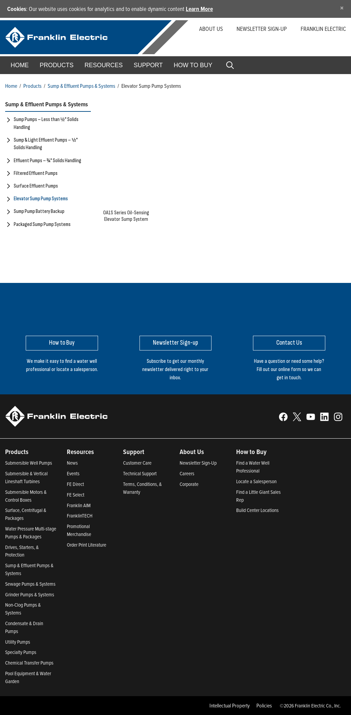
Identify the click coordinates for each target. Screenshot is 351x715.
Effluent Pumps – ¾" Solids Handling (47, 160)
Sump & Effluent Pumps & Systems (81, 86)
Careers (187, 473)
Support (148, 65)
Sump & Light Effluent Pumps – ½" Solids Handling (46, 144)
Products (32, 86)
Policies (264, 705)
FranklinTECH (80, 515)
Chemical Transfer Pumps (29, 662)
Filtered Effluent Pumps (36, 173)
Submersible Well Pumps (28, 462)
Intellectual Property (229, 705)
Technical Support (140, 473)
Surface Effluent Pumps (36, 186)
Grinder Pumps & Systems (29, 594)
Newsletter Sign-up (262, 28)
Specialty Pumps (20, 652)
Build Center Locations (257, 510)
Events (73, 473)
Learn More (199, 8)
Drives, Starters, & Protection (22, 551)
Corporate (189, 484)
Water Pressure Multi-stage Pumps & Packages (30, 532)
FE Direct (75, 484)
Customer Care (137, 462)
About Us (211, 28)
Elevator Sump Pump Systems (41, 198)
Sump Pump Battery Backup (39, 211)
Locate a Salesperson (256, 481)
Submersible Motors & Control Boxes (26, 495)
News (72, 462)
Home (20, 65)
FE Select (75, 494)
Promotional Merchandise (79, 530)
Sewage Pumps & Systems (30, 583)
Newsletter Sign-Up (198, 462)
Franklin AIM (78, 505)
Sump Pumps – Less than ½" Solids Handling (46, 123)
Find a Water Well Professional (252, 466)
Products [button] (57, 65)
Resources (104, 65)
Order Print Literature (86, 544)
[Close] (342, 7)
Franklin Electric (323, 28)
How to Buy (193, 65)
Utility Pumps (17, 641)
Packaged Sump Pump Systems (42, 224)
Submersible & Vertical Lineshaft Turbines (26, 477)
